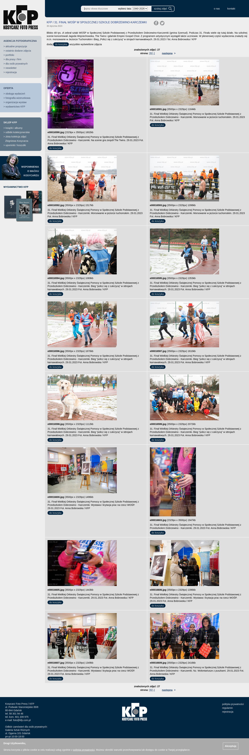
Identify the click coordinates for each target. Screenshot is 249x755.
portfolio (10, 55)
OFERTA (8, 88)
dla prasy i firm (13, 59)
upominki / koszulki (16, 145)
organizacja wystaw (16, 102)
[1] (150, 53)
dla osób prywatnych (17, 63)
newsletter (11, 68)
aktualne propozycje (16, 46)
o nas (217, 8)
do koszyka (61, 44)
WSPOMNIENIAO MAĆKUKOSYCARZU (30, 171)
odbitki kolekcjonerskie (18, 132)
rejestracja (11, 72)
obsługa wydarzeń (15, 93)
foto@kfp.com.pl (22, 720)
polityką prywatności (84, 749)
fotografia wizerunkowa (18, 98)
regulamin (227, 708)
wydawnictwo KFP (15, 106)
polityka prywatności (233, 704)
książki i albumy (14, 128)
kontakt (231, 8)
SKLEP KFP (10, 122)
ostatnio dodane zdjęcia (18, 50)
